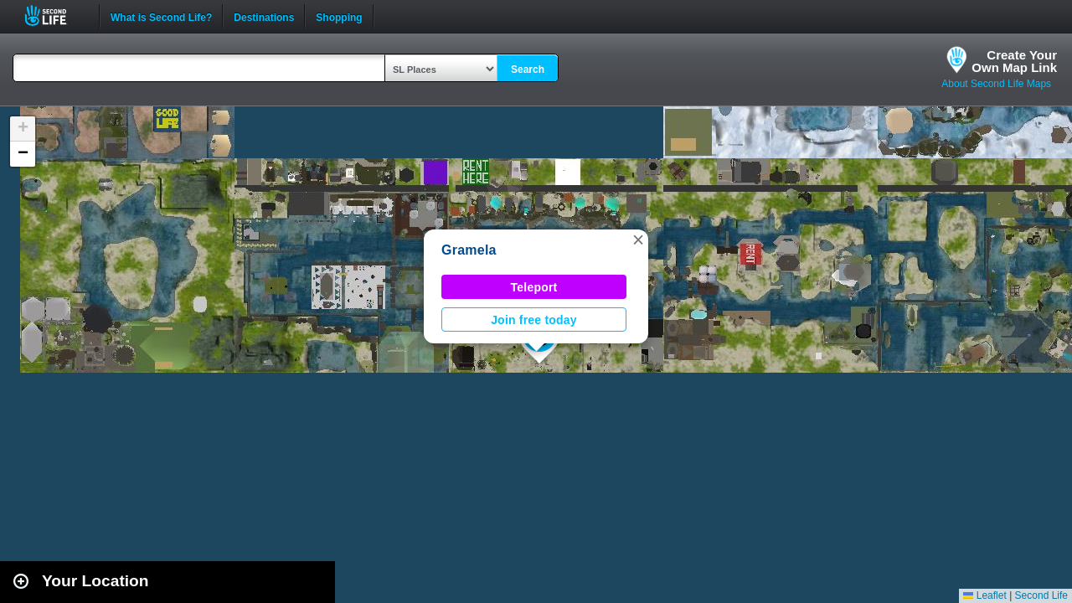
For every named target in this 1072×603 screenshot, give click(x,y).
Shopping (339, 16)
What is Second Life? (161, 16)
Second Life (54, 15)
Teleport (534, 287)
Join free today (534, 320)
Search (527, 69)
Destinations (264, 16)
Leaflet (984, 595)
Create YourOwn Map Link (1014, 61)
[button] (638, 239)
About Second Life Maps (996, 84)
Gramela (469, 250)
